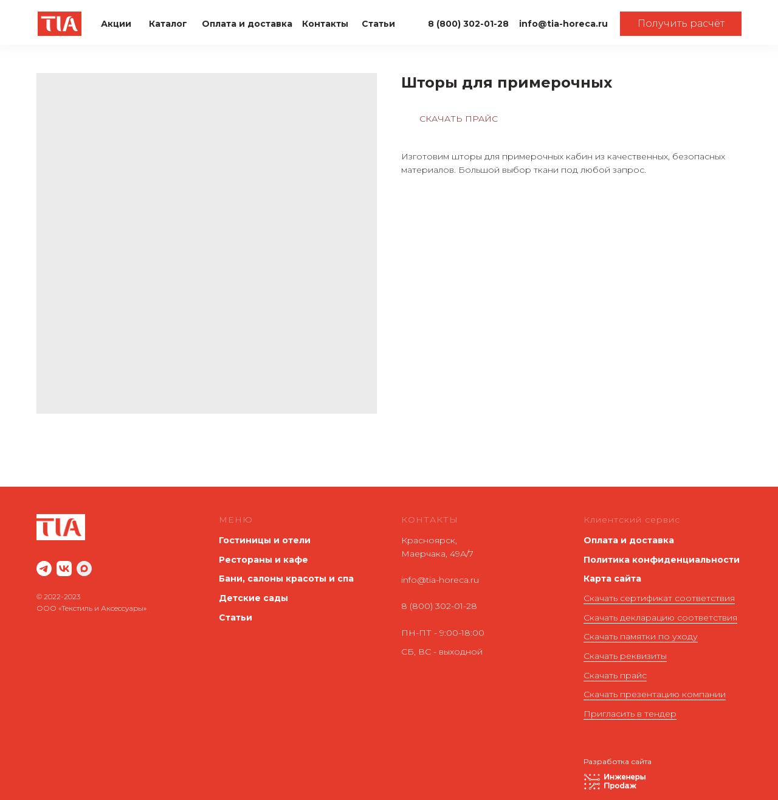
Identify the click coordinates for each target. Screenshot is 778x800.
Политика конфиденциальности (662, 559)
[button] (681, 24)
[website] (44, 568)
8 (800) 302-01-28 (439, 605)
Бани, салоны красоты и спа (286, 578)
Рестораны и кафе (263, 559)
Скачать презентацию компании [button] (655, 694)
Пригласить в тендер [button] (630, 713)
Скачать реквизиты (625, 655)
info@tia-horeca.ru (440, 579)
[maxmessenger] (84, 568)
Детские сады (253, 598)
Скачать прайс (615, 675)
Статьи (235, 617)
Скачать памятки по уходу (641, 636)
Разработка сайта (618, 761)
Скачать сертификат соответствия (659, 598)
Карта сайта (612, 578)
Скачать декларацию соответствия (660, 617)
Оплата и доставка (629, 540)
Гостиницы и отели (265, 540)
